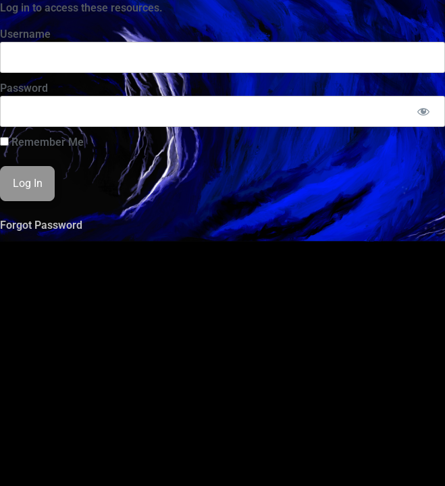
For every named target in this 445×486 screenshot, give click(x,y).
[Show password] (423, 111)
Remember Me (42, 142)
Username (25, 34)
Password (24, 88)
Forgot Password (41, 225)
